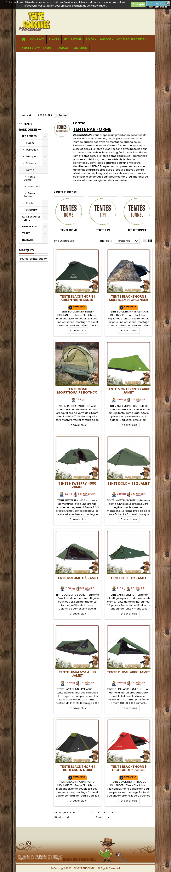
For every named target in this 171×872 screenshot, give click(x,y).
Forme (30, 170)
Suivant (103, 817)
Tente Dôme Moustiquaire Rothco (77, 391)
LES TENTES (29, 136)
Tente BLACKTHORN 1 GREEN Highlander (77, 298)
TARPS (47, 48)
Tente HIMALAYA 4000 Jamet (77, 674)
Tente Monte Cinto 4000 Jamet (128, 391)
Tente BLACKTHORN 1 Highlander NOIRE (77, 768)
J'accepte (138, 4)
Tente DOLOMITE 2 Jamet (128, 483)
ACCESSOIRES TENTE (130, 39)
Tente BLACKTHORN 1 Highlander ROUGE (128, 768)
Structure (31, 210)
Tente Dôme (29, 178)
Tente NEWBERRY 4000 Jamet (77, 485)
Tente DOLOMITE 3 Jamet (77, 578)
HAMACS (62, 48)
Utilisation (72, 39)
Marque (31, 156)
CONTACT (37, 39)
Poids (90, 39)
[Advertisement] (85, 81)
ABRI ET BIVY (29, 48)
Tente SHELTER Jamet (129, 578)
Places (54, 39)
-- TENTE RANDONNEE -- (30, 127)
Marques (26, 250)
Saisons (105, 39)
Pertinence (128, 241)
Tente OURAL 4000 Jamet (128, 672)
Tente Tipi (34, 186)
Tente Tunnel (29, 194)
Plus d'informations (158, 4)
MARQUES (80, 48)
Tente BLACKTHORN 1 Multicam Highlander (128, 298)
